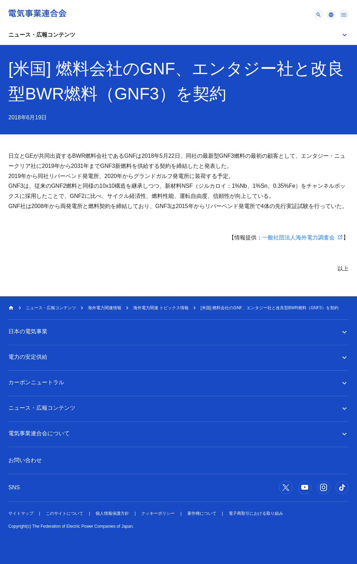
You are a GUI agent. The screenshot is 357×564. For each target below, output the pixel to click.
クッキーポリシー (158, 513)
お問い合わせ (25, 460)
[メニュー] (319, 15)
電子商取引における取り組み (256, 513)
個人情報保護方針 (112, 513)
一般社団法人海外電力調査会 (298, 237)
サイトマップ (20, 513)
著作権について (202, 513)
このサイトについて (64, 513)
